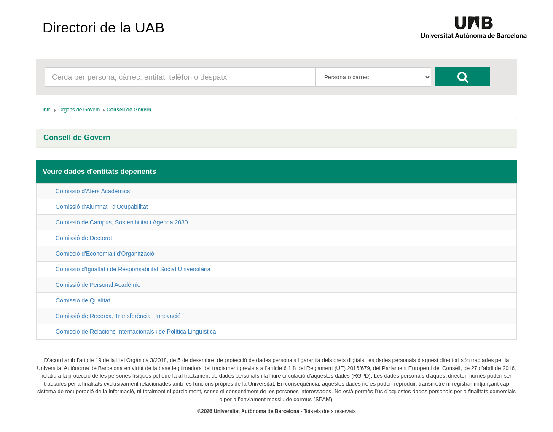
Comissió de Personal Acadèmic (98, 284)
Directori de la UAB (103, 27)
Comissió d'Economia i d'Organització (105, 253)
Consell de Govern (76, 138)
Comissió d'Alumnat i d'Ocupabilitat (102, 206)
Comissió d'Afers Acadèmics (93, 191)
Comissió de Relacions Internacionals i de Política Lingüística (136, 331)
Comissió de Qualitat (83, 300)
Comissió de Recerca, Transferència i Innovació (118, 316)
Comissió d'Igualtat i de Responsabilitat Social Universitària (133, 269)
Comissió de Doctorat (84, 238)
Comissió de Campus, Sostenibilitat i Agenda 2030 (122, 222)
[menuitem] (47, 109)
